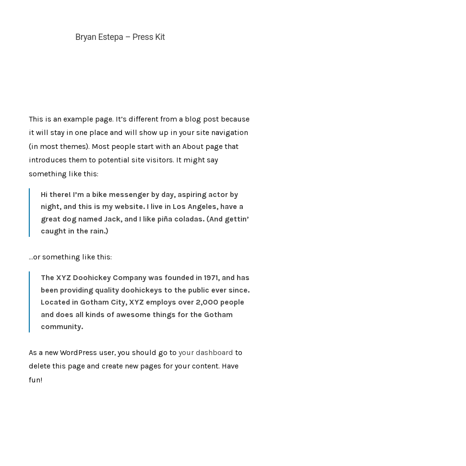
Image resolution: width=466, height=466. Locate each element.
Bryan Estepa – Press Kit (120, 37)
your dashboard (206, 352)
